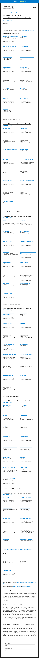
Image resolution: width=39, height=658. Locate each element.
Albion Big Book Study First (8, 344)
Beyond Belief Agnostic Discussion (27, 180)
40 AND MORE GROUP (7, 508)
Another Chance (6, 457)
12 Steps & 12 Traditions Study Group (10, 36)
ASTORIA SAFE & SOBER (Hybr (26, 170)
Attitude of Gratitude (24, 262)
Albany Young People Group (25, 518)
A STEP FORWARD (23, 415)
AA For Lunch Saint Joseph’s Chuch (10, 149)
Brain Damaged (6, 283)
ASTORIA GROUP (6, 88)
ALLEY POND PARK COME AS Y (9, 170)
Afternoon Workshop (7, 67)
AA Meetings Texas (21, 12)
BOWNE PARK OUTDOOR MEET (26, 539)
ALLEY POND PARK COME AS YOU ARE (28, 77)
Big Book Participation (7, 272)
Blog (6, 650)
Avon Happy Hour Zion (7, 98)
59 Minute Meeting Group (25, 508)
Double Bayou (30, 582)
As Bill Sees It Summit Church (9, 467)
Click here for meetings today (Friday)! (28, 30)
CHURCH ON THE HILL (7, 570)
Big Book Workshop (7, 385)
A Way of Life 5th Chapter (25, 231)
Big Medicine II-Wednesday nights (26, 272)
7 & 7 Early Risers (23, 36)
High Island (25, 582)
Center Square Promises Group (26, 560)
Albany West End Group (24, 333)
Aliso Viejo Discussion (7, 77)
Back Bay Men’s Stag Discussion (26, 365)
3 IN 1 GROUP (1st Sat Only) (25, 497)
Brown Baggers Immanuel (8, 201)
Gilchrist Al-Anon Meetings (26, 586)
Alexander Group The (24, 344)
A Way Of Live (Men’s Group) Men (9, 46)
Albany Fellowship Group (8, 159)
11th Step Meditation (7, 220)
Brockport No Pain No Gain (25, 283)
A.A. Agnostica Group (24, 46)
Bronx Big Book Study (7, 293)
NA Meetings (7, 645)
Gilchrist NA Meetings (17, 586)
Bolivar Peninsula (19, 582)
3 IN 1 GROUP (6, 497)
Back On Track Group (24, 98)
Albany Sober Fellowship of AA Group (27, 159)
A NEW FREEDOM (23, 128)
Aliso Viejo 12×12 (23, 67)
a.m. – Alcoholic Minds (7, 241)
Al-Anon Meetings (8, 648)
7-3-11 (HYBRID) (6, 231)
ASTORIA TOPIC (23, 88)
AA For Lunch (22, 323)
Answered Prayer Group (24, 528)
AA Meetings (15, 12)
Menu (34, 7)
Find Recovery (8, 7)
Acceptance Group (6, 436)
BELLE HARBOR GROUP (8, 375)
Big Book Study (23, 375)
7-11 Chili (5, 415)
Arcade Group (22, 457)
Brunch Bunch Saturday (8, 560)
